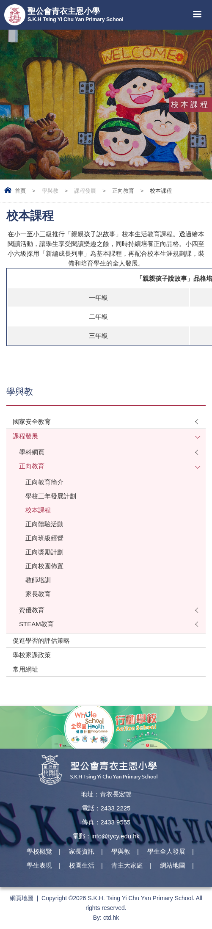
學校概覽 (39, 851)
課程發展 (85, 191)
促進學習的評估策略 (41, 640)
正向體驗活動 (44, 524)
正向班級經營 (44, 538)
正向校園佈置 (44, 566)
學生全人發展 (166, 851)
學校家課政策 (32, 654)
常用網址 (25, 669)
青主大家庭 (127, 865)
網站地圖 (172, 865)
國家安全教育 (32, 421)
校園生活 (81, 865)
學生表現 (39, 865)
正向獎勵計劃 (44, 552)
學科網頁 (31, 452)
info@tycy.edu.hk (115, 836)
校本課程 (38, 510)
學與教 (50, 191)
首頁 (20, 191)
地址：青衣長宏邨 (106, 794)
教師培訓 (38, 579)
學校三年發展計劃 (50, 496)
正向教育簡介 (44, 482)
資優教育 (31, 610)
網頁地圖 (21, 898)
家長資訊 (81, 851)
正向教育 (123, 191)
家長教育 (38, 593)
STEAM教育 (36, 624)
